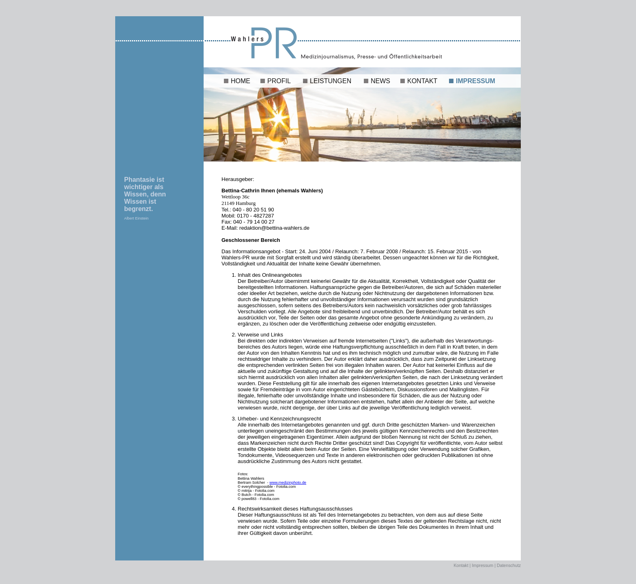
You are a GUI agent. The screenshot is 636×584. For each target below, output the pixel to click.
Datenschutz (509, 565)
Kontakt (461, 565)
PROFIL (279, 81)
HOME (240, 81)
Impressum (482, 565)
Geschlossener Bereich (250, 240)
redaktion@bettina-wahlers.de (273, 228)
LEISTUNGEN (330, 81)
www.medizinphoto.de (287, 483)
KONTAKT (422, 81)
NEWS (380, 81)
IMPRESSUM (475, 81)
